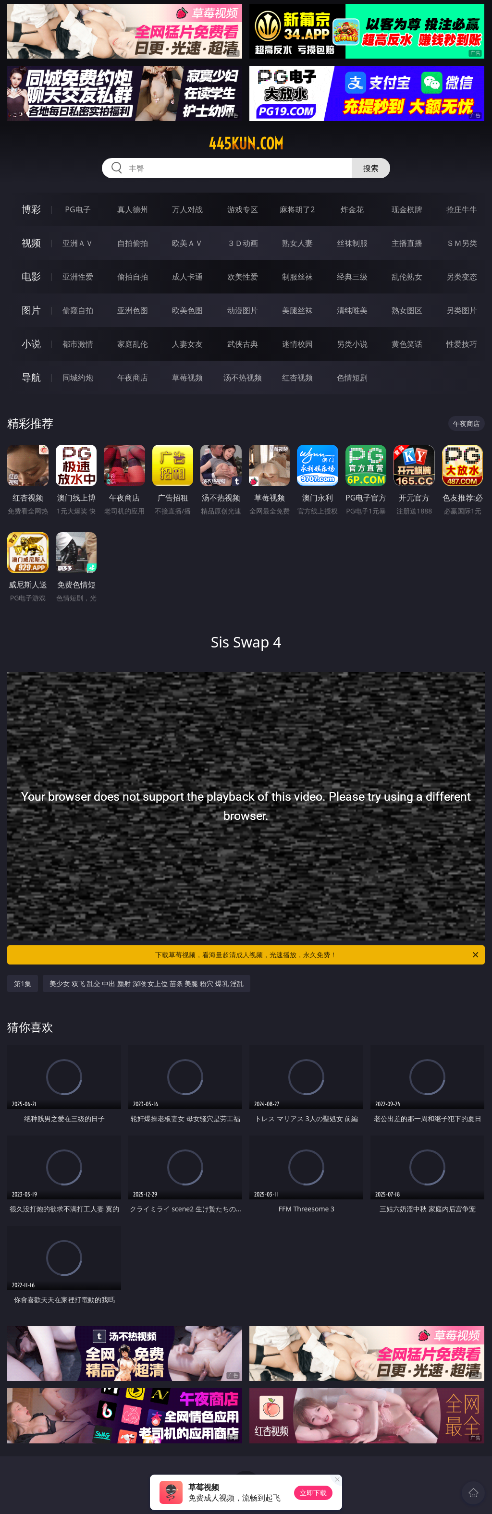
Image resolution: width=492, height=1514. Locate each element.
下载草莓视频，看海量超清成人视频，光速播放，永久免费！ (317, 955)
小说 (31, 343)
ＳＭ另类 (461, 243)
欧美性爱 (242, 276)
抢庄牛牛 (461, 209)
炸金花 (352, 209)
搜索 (371, 168)
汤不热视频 (242, 377)
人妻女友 (187, 344)
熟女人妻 (297, 243)
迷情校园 (297, 344)
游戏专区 (242, 209)
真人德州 (132, 209)
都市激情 (77, 344)
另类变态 (461, 276)
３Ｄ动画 (242, 243)
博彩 (31, 209)
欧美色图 (187, 310)
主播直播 (407, 243)
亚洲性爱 (77, 276)
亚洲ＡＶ (77, 243)
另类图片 (461, 310)
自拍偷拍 (132, 243)
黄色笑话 (407, 344)
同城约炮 (77, 377)
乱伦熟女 (407, 276)
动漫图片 (242, 310)
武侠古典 (242, 344)
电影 (31, 276)
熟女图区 (407, 310)
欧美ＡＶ (187, 243)
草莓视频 (187, 377)
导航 (31, 377)
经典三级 (352, 276)
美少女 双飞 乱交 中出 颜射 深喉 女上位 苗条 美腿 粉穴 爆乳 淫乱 (146, 983)
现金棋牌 (407, 209)
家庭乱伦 (132, 344)
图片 (31, 310)
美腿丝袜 (297, 310)
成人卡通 (187, 276)
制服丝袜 (297, 276)
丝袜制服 (352, 243)
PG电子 (77, 209)
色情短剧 (352, 377)
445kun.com (246, 143)
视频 (31, 242)
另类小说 (352, 344)
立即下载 (313, 1492)
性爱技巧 (461, 344)
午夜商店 (132, 377)
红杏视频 (297, 377)
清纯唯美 (352, 310)
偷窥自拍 (77, 310)
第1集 (22, 983)
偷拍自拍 (132, 276)
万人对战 (187, 209)
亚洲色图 (132, 310)
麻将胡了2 (297, 209)
